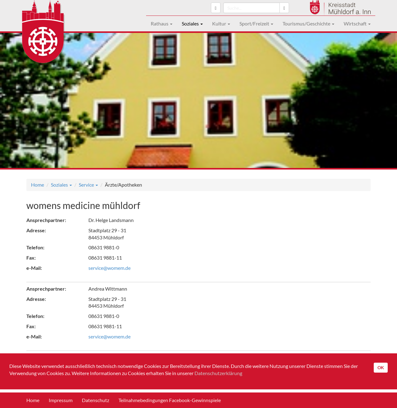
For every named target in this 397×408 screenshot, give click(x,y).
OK (380, 367)
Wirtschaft (357, 23)
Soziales (192, 23)
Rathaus (161, 23)
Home (37, 185)
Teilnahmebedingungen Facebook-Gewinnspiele (169, 400)
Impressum (61, 400)
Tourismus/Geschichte (308, 23)
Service (88, 185)
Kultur (221, 23)
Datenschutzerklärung (218, 373)
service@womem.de (109, 268)
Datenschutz (95, 400)
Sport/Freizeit (256, 23)
